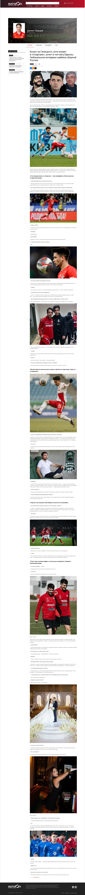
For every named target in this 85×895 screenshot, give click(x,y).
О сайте (62, 892)
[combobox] (42, 3)
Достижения (48, 45)
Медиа (42, 6)
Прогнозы (49, 6)
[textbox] (42, 3)
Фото (56, 45)
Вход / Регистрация (69, 3)
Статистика (29, 6)
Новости (37, 6)
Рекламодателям (74, 892)
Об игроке (29, 45)
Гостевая (56, 6)
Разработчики (67, 892)
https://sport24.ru (36, 877)
